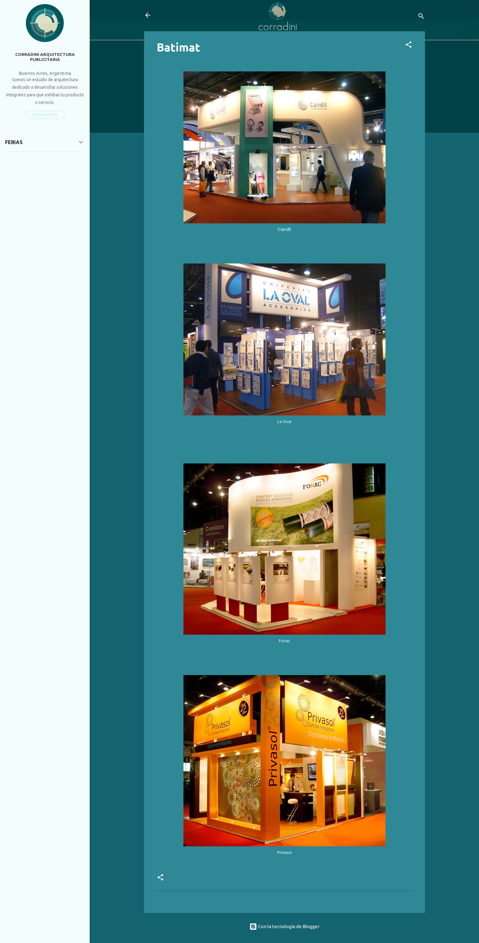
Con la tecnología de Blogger (284, 926)
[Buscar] (421, 17)
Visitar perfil (45, 115)
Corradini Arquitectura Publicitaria (45, 57)
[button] (408, 46)
